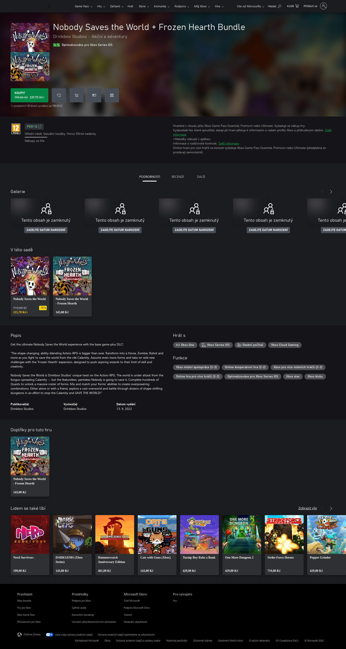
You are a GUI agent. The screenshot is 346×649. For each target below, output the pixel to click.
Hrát (130, 6)
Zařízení (115, 6)
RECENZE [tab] (178, 176)
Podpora (180, 6)
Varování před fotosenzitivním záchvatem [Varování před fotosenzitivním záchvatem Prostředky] (94, 621)
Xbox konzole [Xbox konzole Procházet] (24, 600)
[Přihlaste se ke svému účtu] (315, 6)
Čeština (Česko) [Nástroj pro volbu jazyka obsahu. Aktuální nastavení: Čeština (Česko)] (32, 634)
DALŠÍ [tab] (201, 176)
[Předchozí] (322, 192)
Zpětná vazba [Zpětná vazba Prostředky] (79, 607)
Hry (99, 6)
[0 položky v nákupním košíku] (293, 5)
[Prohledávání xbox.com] (274, 6)
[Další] (331, 192)
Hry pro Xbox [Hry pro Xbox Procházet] (24, 607)
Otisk (107, 640)
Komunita (160, 6)
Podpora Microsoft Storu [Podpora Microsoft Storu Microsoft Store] (137, 607)
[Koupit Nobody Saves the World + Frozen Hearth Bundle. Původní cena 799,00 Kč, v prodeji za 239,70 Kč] (29, 95)
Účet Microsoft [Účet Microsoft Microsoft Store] (132, 600)
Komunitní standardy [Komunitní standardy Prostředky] (83, 614)
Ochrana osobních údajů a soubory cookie (138, 640)
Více (217, 6)
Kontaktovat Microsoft (87, 640)
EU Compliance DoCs (287, 640)
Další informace (228, 143)
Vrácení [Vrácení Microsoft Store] (128, 614)
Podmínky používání (176, 640)
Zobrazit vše (307, 508)
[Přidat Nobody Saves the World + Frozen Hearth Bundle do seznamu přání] (59, 95)
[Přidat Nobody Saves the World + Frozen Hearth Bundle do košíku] (77, 95)
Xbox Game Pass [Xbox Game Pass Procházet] (26, 614)
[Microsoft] (32, 6)
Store (142, 6)
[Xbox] (61, 6)
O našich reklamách (259, 640)
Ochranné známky (202, 640)
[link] (30, 287)
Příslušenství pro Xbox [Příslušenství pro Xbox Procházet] (29, 621)
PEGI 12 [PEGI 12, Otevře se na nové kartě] (34, 126)
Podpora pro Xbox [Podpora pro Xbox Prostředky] (81, 600)
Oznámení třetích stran (230, 640)
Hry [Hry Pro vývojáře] (175, 600)
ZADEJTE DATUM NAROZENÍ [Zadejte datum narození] (45, 230)
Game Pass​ (82, 6)
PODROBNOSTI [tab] (149, 176)
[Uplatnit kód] (112, 95)
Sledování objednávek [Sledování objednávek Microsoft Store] (135, 621)
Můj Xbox (200, 6)
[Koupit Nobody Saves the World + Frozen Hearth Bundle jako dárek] (94, 95)
